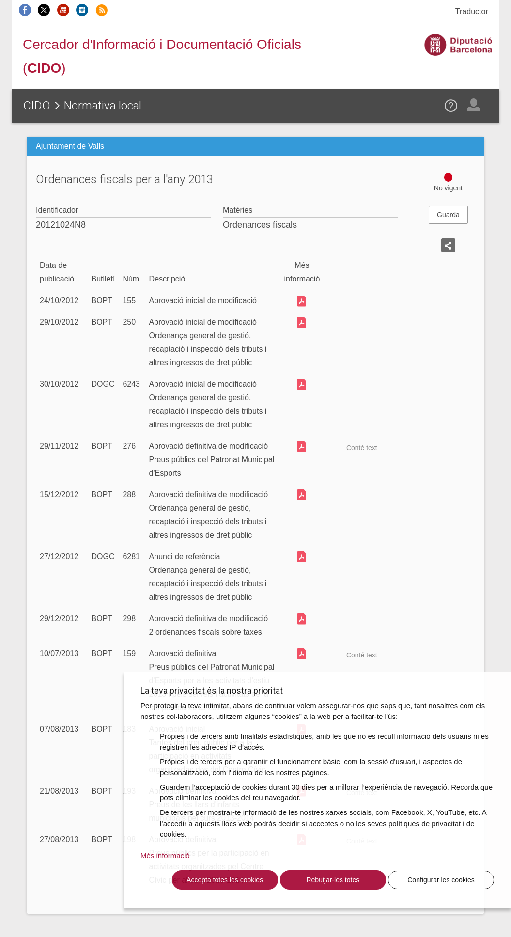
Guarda (448, 215)
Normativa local (102, 105)
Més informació (165, 855)
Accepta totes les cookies (224, 880)
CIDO (36, 105)
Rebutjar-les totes (332, 880)
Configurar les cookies (441, 880)
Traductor (471, 11)
